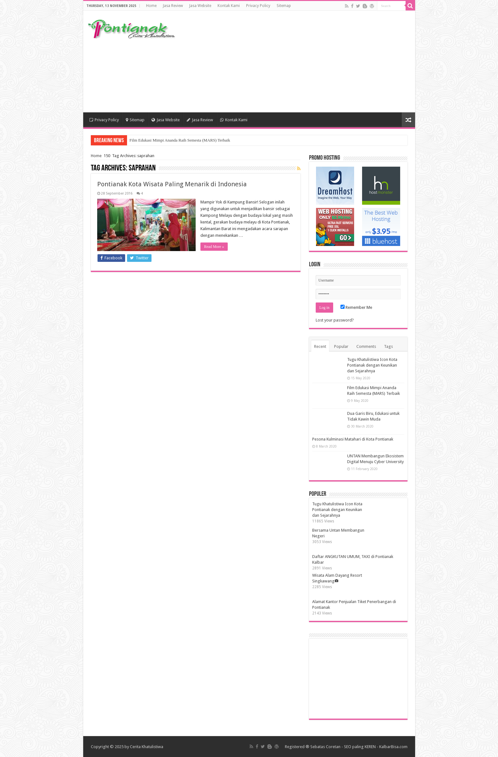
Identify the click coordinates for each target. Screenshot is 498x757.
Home (151, 5)
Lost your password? (335, 320)
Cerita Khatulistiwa (146, 746)
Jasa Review (173, 5)
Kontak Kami (229, 5)
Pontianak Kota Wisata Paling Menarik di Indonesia (172, 184)
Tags (388, 346)
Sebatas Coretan (325, 746)
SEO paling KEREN (360, 746)
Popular (341, 346)
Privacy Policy (258, 5)
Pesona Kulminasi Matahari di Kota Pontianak (352, 439)
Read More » (214, 246)
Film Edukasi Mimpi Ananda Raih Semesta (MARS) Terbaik (180, 140)
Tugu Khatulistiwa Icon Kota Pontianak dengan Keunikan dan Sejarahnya (372, 365)
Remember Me (356, 307)
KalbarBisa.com (393, 746)
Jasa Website (200, 5)
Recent (320, 346)
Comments (366, 346)
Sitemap (284, 5)
